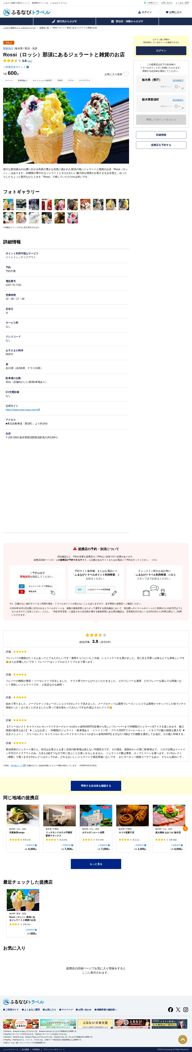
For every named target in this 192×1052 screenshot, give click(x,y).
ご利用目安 (29, 845)
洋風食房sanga (16, 832)
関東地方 (8, 48)
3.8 (27, 924)
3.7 (100, 839)
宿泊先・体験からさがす (129, 21)
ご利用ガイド (152, 3)
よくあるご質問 (182, 3)
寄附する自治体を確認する (96, 785)
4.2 (63, 839)
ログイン (147, 12)
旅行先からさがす (67, 21)
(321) (29, 61)
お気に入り (175, 12)
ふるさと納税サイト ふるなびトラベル (19, 28)
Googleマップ (17, 765)
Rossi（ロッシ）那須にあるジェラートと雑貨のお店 (22, 918)
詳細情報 (161, 135)
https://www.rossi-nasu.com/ (21, 409)
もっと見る (96, 864)
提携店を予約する (161, 145)
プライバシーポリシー (52, 1049)
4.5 (27, 839)
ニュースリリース (10, 1049)
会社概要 (25, 1049)
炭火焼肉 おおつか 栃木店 (168, 832)
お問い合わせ (166, 3)
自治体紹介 (178, 80)
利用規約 (36, 1049)
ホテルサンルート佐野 (93, 832)
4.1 (136, 839)
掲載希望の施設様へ (107, 1009)
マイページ (67, 1009)
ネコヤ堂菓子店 (126, 832)
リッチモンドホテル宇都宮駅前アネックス (59, 834)
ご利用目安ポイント (14, 67)
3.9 (173, 839)
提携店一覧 (44, 28)
